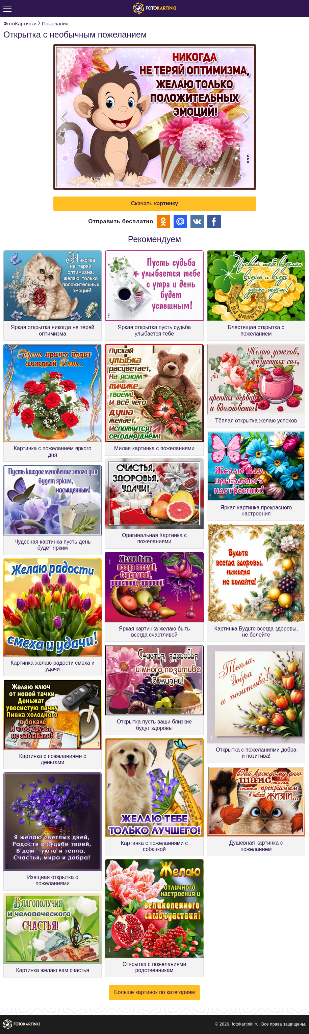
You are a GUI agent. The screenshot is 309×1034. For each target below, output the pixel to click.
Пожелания (55, 23)
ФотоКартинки (19, 23)
